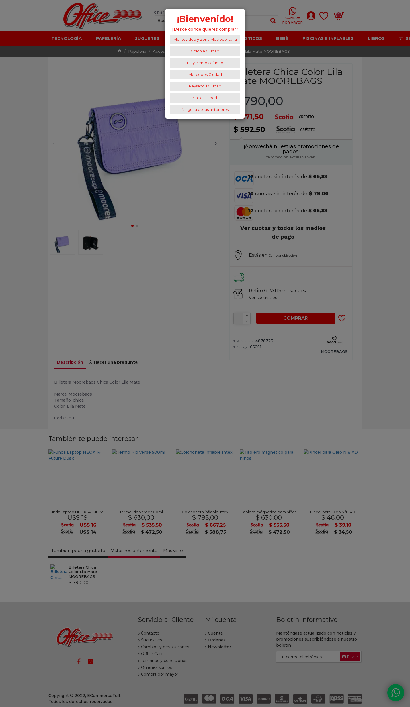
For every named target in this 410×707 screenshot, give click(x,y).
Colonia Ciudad (205, 51)
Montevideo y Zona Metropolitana (205, 39)
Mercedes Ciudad (205, 74)
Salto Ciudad (205, 97)
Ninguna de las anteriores (205, 109)
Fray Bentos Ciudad (205, 62)
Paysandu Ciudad (205, 86)
